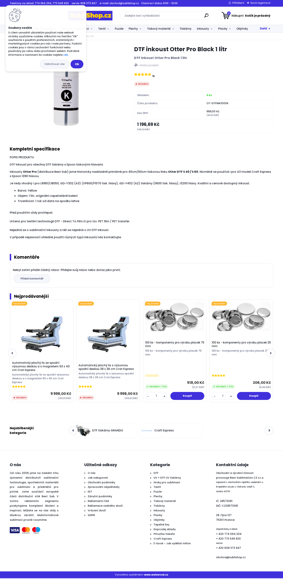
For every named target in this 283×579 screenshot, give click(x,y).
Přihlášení (238, 3)
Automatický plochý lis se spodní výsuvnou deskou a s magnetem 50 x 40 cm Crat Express (41, 367)
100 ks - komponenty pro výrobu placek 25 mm (241, 345)
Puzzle (119, 29)
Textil (102, 29)
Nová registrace (260, 3)
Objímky (242, 29)
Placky (222, 29)
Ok (77, 64)
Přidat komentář (32, 279)
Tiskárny (185, 29)
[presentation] (12, 353)
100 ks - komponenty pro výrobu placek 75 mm (174, 345)
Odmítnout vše (54, 64)
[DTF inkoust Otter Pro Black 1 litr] (66, 90)
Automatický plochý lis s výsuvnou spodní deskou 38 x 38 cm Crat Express (106, 368)
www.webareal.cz (156, 575)
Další (263, 28)
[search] (177, 16)
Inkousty (203, 29)
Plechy (133, 29)
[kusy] (156, 397)
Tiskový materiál (159, 29)
